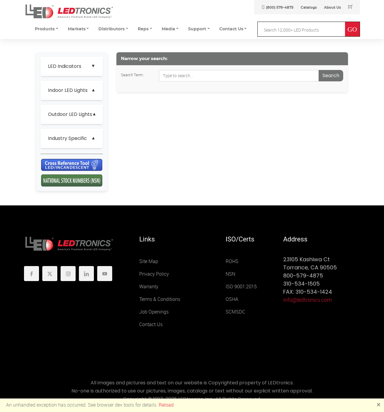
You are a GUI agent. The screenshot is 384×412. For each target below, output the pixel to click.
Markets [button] (77, 29)
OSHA (232, 299)
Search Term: (132, 75)
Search (330, 75)
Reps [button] (143, 29)
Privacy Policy (154, 274)
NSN (230, 274)
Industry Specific (67, 138)
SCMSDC (235, 312)
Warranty (148, 286)
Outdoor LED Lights (70, 114)
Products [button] (45, 29)
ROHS (232, 261)
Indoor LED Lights (68, 90)
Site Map (148, 261)
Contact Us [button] (231, 29)
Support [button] (197, 29)
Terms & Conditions (159, 299)
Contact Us (151, 324)
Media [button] (168, 29)
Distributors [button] (111, 29)
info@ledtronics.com (307, 300)
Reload (166, 405)
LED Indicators (64, 66)
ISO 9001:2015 (241, 286)
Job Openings (154, 312)
